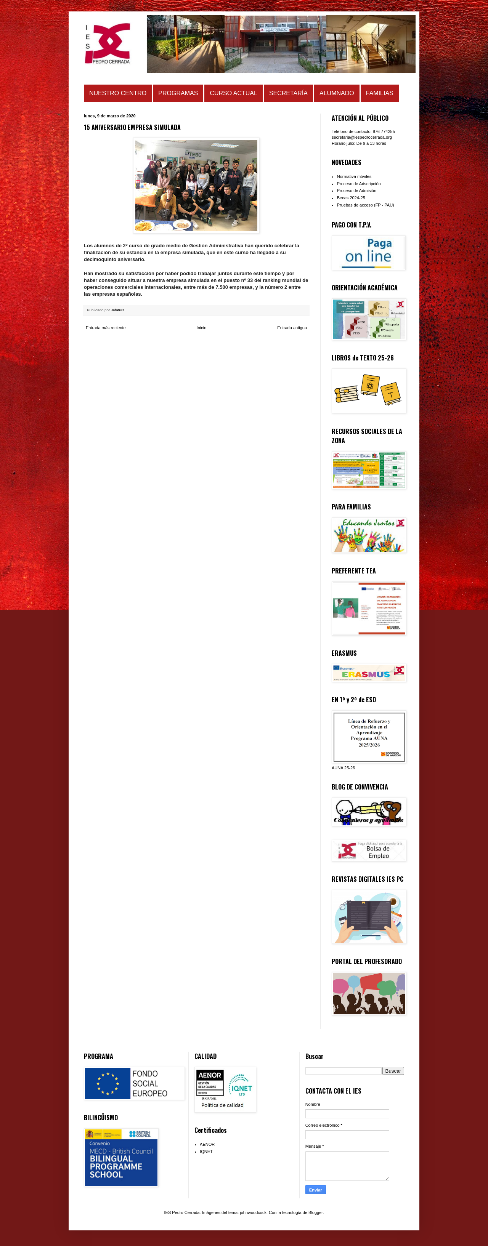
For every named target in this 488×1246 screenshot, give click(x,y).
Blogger (315, 1212)
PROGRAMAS (178, 93)
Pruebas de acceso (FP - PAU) (365, 205)
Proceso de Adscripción (359, 183)
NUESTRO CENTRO (117, 93)
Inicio (202, 327)
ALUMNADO (336, 93)
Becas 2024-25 (351, 197)
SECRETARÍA (288, 93)
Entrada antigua (292, 327)
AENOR (207, 1144)
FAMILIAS (379, 93)
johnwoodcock (253, 1212)
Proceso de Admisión (356, 190)
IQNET (206, 1151)
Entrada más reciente (106, 327)
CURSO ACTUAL (233, 93)
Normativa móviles (354, 176)
